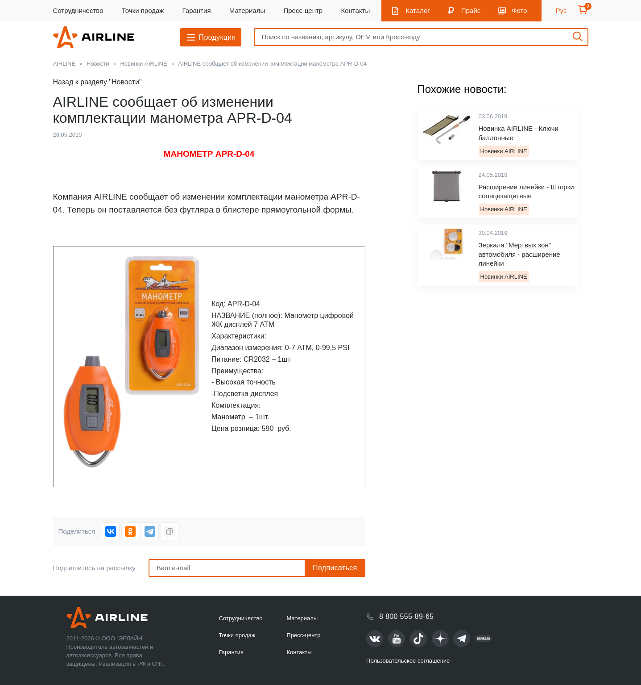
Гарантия (196, 10)
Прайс (470, 10)
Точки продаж (143, 10)
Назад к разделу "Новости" (97, 82)
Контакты (355, 10)
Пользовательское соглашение (408, 660)
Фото (519, 10)
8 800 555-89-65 (406, 616)
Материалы (247, 10)
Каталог (417, 10)
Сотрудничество (78, 10)
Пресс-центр (303, 10)
